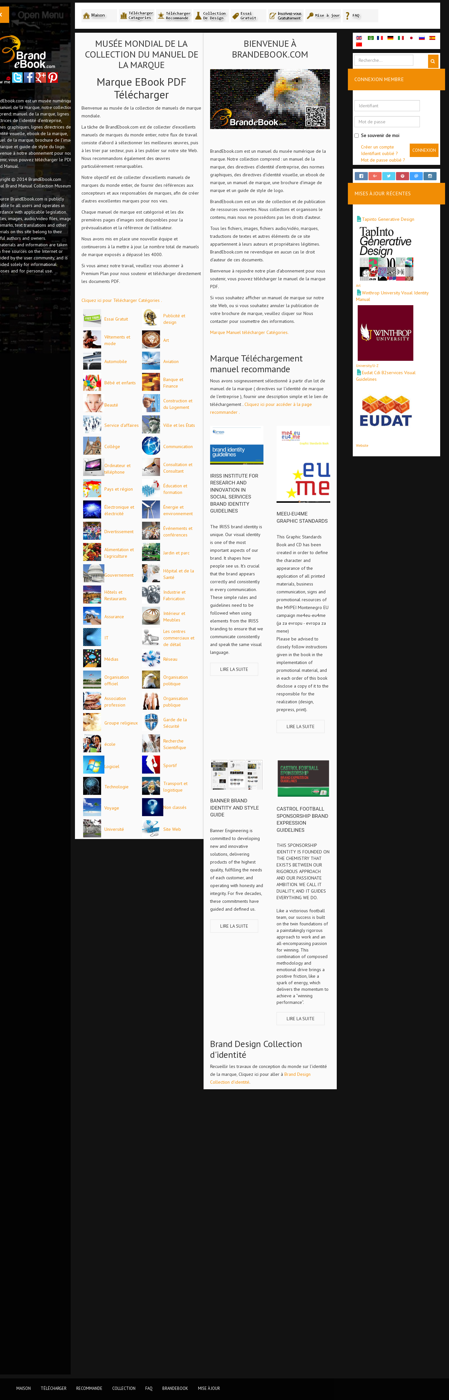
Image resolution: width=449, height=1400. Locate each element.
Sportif (132, 1234)
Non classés (137, 1318)
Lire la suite (255, 694)
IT (128, 957)
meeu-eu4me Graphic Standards (309, 527)
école (131, 1170)
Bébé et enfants (141, 447)
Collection (123, 1388)
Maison (23, 1388)
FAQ (149, 1388)
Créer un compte (382, 147)
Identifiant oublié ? (384, 154)
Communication (140, 596)
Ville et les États (141, 553)
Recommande (89, 1388)
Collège (133, 575)
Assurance (135, 915)
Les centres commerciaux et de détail (141, 978)
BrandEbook (175, 1388)
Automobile (137, 405)
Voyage (133, 1298)
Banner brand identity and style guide (255, 821)
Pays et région (140, 660)
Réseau (133, 1021)
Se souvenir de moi (382, 136)
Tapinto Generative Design (393, 227)
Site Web (134, 1361)
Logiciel (133, 1213)
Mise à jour (209, 1388)
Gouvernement (140, 831)
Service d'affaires (143, 532)
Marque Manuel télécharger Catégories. (270, 344)
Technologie (138, 1255)
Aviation (133, 426)
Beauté (132, 491)
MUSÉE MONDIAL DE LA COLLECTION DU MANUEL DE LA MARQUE (158, 55)
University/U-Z (372, 373)
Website (367, 452)
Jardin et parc (139, 809)
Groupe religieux (142, 1127)
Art (128, 383)
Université (135, 1340)
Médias (133, 1000)
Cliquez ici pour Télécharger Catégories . (143, 301)
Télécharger (53, 1388)
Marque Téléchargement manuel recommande (277, 375)
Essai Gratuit (137, 320)
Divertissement (140, 745)
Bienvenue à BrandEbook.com (287, 49)
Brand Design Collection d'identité (277, 1075)
